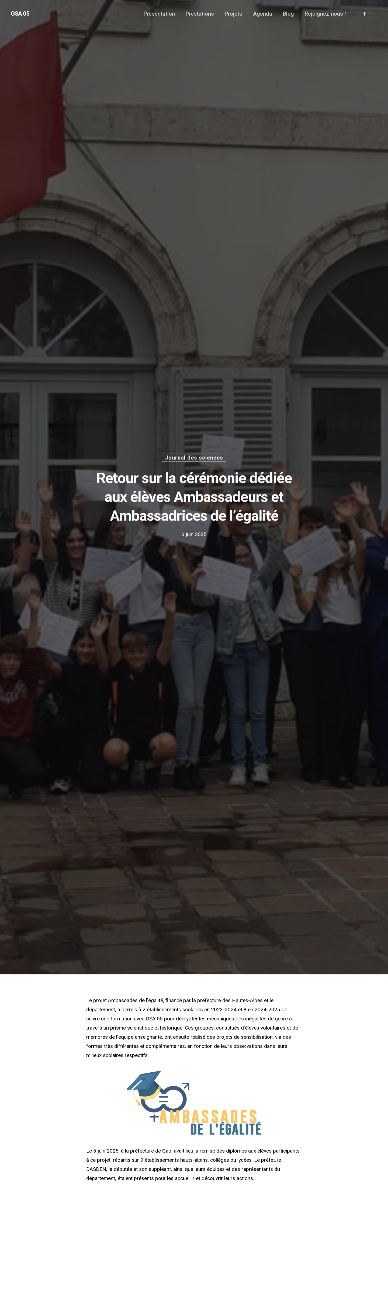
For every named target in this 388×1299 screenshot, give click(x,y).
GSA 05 (20, 14)
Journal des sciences (194, 458)
